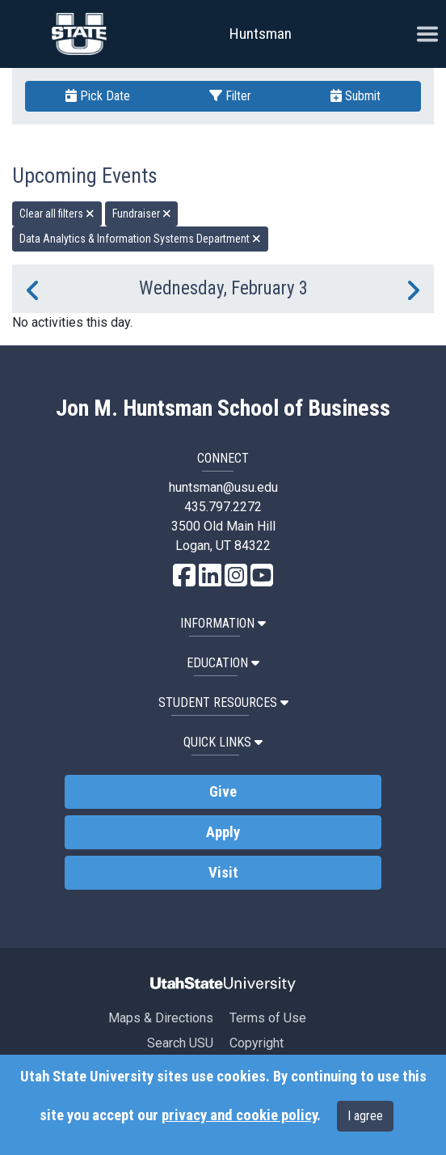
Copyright (256, 1043)
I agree (365, 1115)
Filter (230, 96)
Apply (223, 832)
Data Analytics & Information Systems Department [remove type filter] (140, 238)
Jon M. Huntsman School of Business (223, 408)
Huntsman (260, 33)
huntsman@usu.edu (223, 487)
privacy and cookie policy (239, 1115)
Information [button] (223, 623)
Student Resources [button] (223, 702)
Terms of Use (267, 1018)
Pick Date (97, 96)
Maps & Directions (160, 1018)
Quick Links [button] (223, 742)
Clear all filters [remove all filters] (57, 213)
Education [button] (223, 663)
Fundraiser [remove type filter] (141, 213)
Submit (355, 96)
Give (223, 792)
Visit (223, 873)
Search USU (180, 1043)
